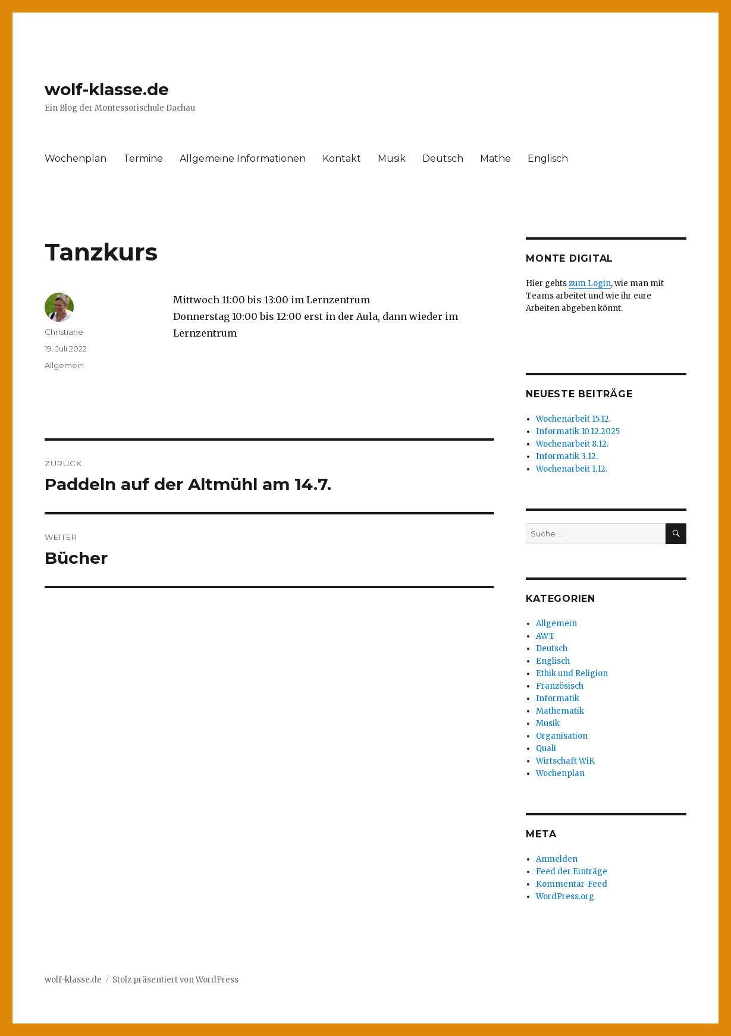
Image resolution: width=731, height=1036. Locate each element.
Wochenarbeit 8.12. (572, 444)
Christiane (64, 332)
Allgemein (64, 365)
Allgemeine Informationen (243, 158)
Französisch (559, 686)
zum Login (590, 283)
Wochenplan (75, 158)
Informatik (557, 698)
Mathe (495, 158)
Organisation (562, 736)
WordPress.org (565, 896)
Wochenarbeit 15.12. (573, 419)
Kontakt (341, 158)
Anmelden (557, 859)
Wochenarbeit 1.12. (571, 469)
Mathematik (560, 711)
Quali (546, 748)
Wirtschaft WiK (565, 761)
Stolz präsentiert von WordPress (175, 980)
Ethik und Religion (572, 673)
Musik (392, 158)
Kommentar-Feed (571, 884)
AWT (545, 636)
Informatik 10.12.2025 (578, 431)
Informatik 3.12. (567, 456)
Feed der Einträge (571, 872)
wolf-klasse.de (107, 89)
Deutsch (442, 158)
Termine (143, 158)
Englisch (548, 158)
